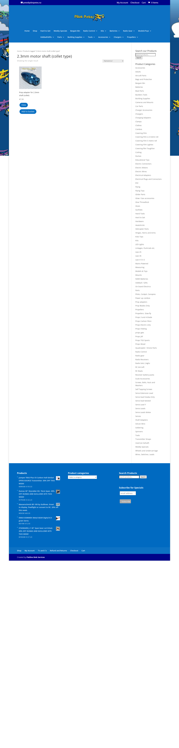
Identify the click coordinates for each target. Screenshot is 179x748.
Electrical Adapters (143, 175)
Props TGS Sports (142, 340)
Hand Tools (140, 213)
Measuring (139, 267)
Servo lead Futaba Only (145, 397)
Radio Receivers (142, 359)
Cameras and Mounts (144, 102)
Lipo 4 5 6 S (140, 260)
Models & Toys (141, 271)
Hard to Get (45, 31)
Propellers (131, 37)
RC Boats (139, 371)
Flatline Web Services (36, 557)
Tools (90, 37)
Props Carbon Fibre (143, 321)
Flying (137, 187)
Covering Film (141, 133)
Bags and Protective (143, 79)
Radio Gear (127, 31)
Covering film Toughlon (145, 148)
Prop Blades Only (142, 305)
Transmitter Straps (143, 439)
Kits (102, 31)
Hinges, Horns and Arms (145, 233)
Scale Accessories (142, 378)
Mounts (138, 275)
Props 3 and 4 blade (143, 317)
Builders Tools (141, 95)
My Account (122, 3)
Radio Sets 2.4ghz (142, 363)
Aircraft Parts (140, 75)
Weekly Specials (60, 31)
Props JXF (139, 336)
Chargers (117, 37)
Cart (144, 3)
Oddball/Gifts (46, 37)
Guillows (138, 210)
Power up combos (142, 298)
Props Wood (140, 344)
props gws (139, 332)
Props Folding (141, 329)
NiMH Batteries (141, 279)
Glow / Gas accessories (144, 198)
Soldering (139, 427)
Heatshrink (139, 225)
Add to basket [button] (27, 111)
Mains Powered (141, 263)
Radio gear (139, 355)
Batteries (113, 31)
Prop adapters (141, 302)
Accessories (103, 37)
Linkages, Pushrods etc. (145, 248)
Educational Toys (142, 160)
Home (27, 31)
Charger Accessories (143, 110)
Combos (138, 129)
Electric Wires (141, 171)
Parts (59, 37)
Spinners (139, 431)
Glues (137, 206)
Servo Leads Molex (143, 412)
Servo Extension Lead (144, 393)
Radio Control (89, 31)
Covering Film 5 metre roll (146, 141)
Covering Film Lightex (144, 144)
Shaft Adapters (141, 420)
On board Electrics (143, 286)
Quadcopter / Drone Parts (146, 348)
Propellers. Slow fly (143, 313)
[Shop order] (113, 61)
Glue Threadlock (142, 202)
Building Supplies (75, 37)
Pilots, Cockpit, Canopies (145, 294)
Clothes (138, 125)
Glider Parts (140, 194)
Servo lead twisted (143, 401)
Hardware (139, 221)
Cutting (138, 152)
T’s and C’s (42, 550)
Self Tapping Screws (143, 389)
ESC (137, 183)
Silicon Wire (140, 424)
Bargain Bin (75, 31)
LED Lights (139, 244)
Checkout (134, 3)
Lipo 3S (138, 256)
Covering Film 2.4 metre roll (146, 137)
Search (138, 58)
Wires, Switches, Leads (144, 454)
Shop (35, 31)
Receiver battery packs (144, 375)
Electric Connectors (143, 164)
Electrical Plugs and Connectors (148, 179)
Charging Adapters (143, 117)
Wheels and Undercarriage (146, 450)
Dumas (138, 156)
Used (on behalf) (142, 443)
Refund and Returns (58, 550)
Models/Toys (143, 31)
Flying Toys (139, 190)
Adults (138, 72)
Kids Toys (139, 236)
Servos (138, 416)
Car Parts (139, 106)
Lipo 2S (138, 252)
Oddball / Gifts (141, 283)
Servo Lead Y (140, 404)
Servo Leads (140, 408)
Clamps (138, 121)
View (23, 105)
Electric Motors (141, 167)
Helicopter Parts (142, 229)
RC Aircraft (139, 367)
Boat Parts (139, 91)
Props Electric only (143, 325)
